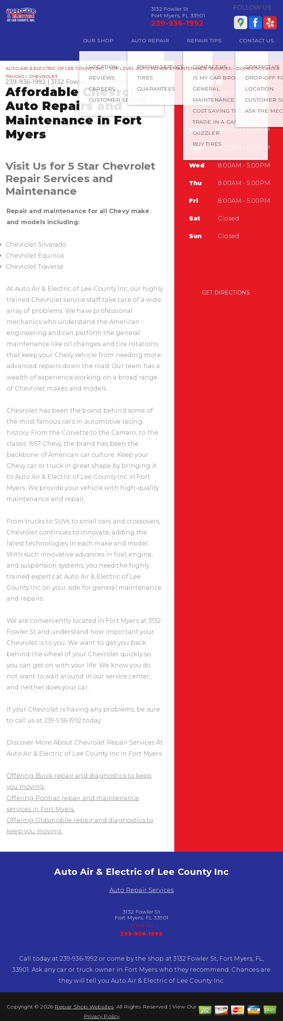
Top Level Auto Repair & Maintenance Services (170, 68)
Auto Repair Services (141, 890)
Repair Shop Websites (84, 1006)
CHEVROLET (43, 76)
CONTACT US (256, 40)
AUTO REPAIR (150, 40)
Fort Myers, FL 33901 (127, 81)
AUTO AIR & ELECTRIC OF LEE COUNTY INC (55, 68)
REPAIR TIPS (204, 40)
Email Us (141, 925)
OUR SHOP (98, 40)
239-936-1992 (177, 23)
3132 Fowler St (73, 81)
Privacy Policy (102, 1016)
